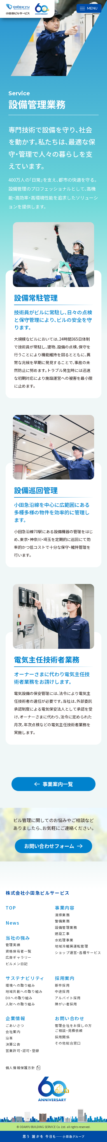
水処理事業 (64, 939)
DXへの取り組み (19, 997)
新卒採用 (62, 985)
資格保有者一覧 (18, 951)
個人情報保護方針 (23, 1067)
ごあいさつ (15, 1025)
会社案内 (13, 1031)
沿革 (9, 1038)
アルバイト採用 (68, 997)
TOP (11, 907)
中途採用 (62, 991)
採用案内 (65, 978)
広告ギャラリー (18, 957)
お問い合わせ (70, 1018)
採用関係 (62, 1036)
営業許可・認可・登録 (22, 1050)
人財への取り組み (20, 1003)
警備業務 (62, 920)
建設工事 (62, 933)
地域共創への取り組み (24, 991)
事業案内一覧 (53, 783)
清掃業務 (62, 914)
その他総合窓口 (68, 1043)
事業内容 (65, 907)
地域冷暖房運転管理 (71, 946)
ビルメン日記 (17, 963)
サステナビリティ (25, 978)
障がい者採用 (66, 1003)
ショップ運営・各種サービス (78, 952)
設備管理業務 (66, 927)
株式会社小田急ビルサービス (38, 892)
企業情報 (15, 1018)
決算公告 (13, 1044)
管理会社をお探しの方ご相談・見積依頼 (73, 1028)
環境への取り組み (20, 985)
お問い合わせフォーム (53, 845)
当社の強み (18, 937)
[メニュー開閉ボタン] (88, 8)
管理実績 (13, 944)
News (12, 922)
